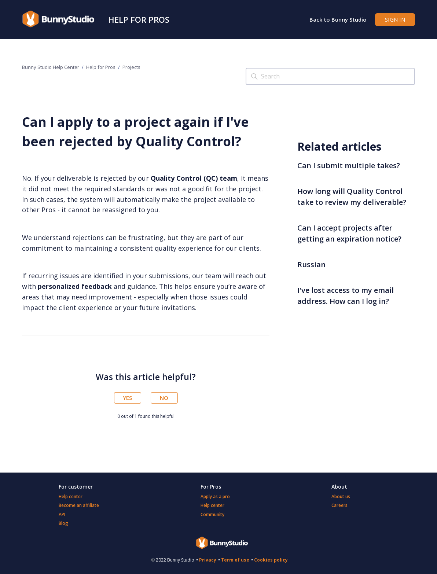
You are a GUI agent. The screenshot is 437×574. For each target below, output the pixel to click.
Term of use (235, 560)
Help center (70, 496)
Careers (339, 505)
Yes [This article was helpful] (127, 397)
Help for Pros (138, 19)
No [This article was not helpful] (164, 397)
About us (340, 496)
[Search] (330, 76)
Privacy (207, 560)
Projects (131, 67)
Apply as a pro (215, 496)
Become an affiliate (79, 505)
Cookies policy (271, 560)
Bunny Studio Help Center (50, 67)
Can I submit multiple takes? (348, 165)
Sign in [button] (395, 19)
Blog (63, 523)
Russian (311, 264)
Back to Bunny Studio (338, 19)
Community (212, 514)
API (62, 514)
